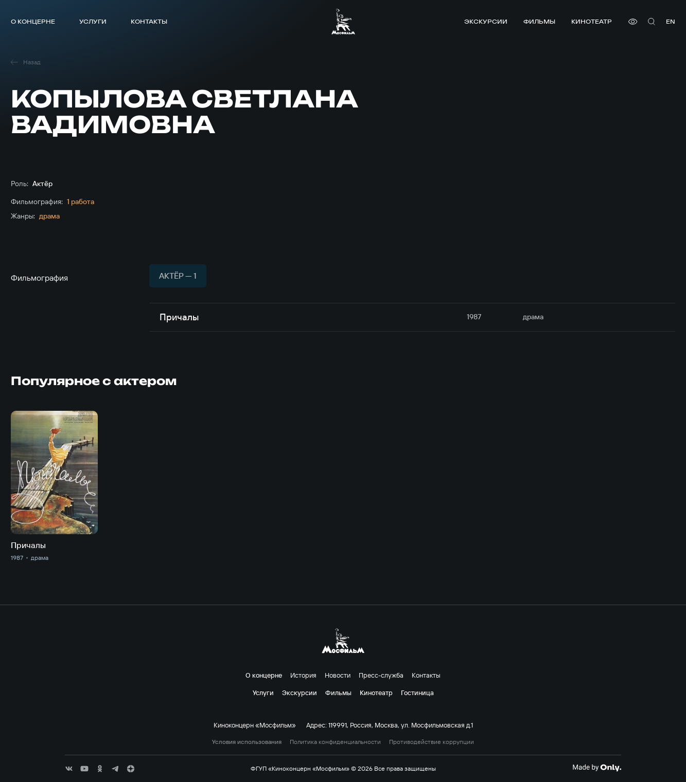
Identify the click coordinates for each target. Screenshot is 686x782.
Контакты (149, 21)
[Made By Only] (596, 767)
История (303, 675)
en (670, 21)
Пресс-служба (381, 675)
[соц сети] (69, 769)
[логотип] (343, 21)
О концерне (33, 21)
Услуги (93, 21)
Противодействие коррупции (431, 741)
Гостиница (417, 692)
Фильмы (539, 21)
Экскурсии (485, 21)
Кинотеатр (591, 21)
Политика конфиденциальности (335, 741)
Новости (337, 675)
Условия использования (247, 741)
